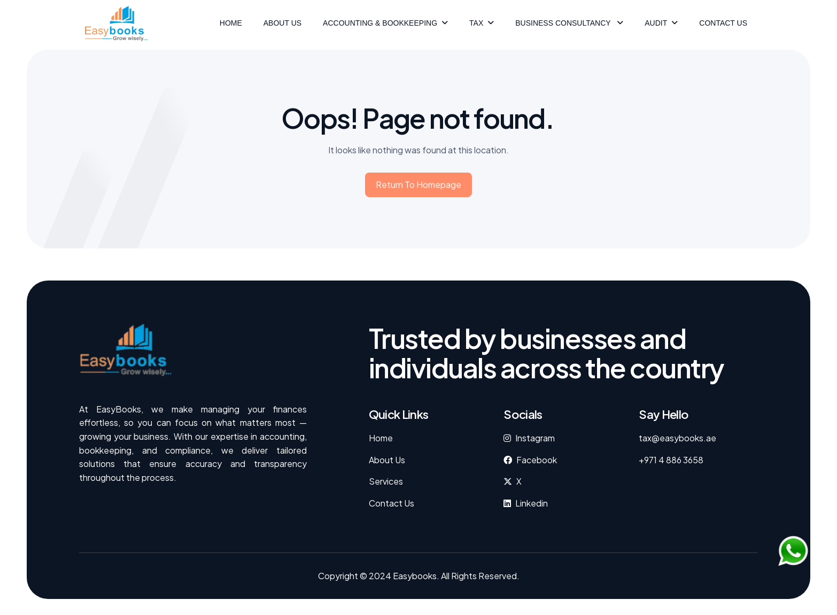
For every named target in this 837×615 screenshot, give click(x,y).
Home (381, 437)
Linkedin (531, 503)
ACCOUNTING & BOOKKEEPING (380, 23)
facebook (536, 459)
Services (386, 481)
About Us (387, 459)
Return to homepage (418, 187)
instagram (535, 437)
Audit (656, 23)
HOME (231, 23)
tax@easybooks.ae (677, 437)
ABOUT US (282, 23)
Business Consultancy (564, 23)
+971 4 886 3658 (671, 459)
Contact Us (723, 23)
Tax (476, 23)
